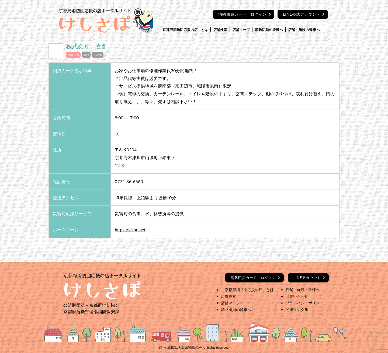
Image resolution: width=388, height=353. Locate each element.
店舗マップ (241, 29)
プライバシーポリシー (304, 302)
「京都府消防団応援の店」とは (183, 29)
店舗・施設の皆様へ (304, 29)
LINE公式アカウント (301, 14)
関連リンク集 (297, 309)
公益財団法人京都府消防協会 (182, 347)
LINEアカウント (307, 277)
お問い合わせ (297, 296)
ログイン (253, 277)
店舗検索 (220, 29)
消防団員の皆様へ (269, 29)
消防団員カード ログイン (242, 14)
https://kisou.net (130, 229)
